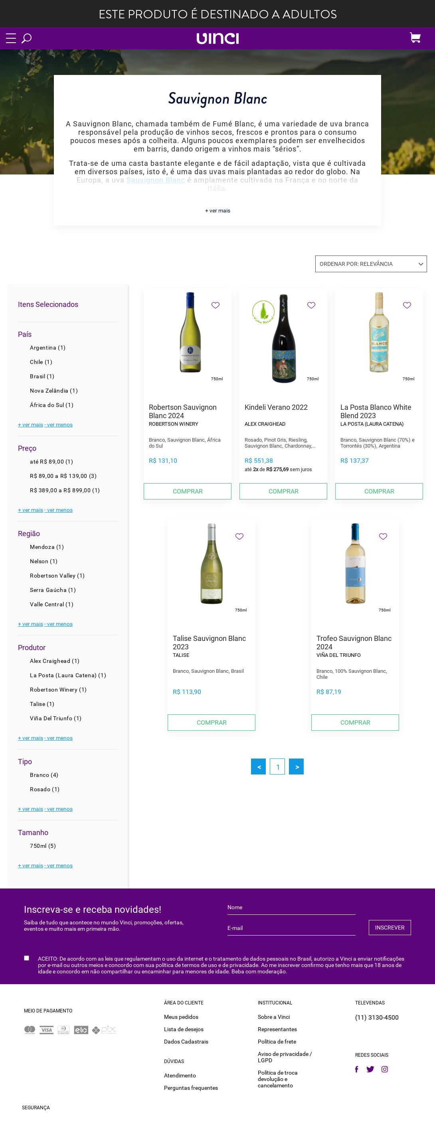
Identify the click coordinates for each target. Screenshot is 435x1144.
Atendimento (180, 1074)
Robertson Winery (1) (58, 689)
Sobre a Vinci (274, 1016)
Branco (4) (44, 775)
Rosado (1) (45, 789)
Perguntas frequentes (191, 1087)
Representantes (277, 1028)
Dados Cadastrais (186, 1041)
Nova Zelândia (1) (54, 390)
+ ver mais (217, 210)
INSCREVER (390, 927)
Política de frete (277, 1041)
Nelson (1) (44, 561)
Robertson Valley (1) (57, 575)
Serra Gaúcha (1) (53, 590)
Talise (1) (42, 704)
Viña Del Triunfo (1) (56, 718)
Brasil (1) (42, 376)
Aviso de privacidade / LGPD (285, 1056)
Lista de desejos (184, 1028)
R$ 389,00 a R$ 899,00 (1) (65, 490)
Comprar (188, 491)
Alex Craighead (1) (55, 661)
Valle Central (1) (51, 604)
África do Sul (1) (51, 405)
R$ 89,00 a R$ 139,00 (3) (63, 476)
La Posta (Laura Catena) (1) (68, 675)
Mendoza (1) (47, 547)
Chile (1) (41, 362)
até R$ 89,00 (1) (51, 461)
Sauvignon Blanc (156, 180)
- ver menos (58, 424)
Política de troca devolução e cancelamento (278, 1078)
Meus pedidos (181, 1016)
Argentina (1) (48, 347)
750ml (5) (43, 846)
